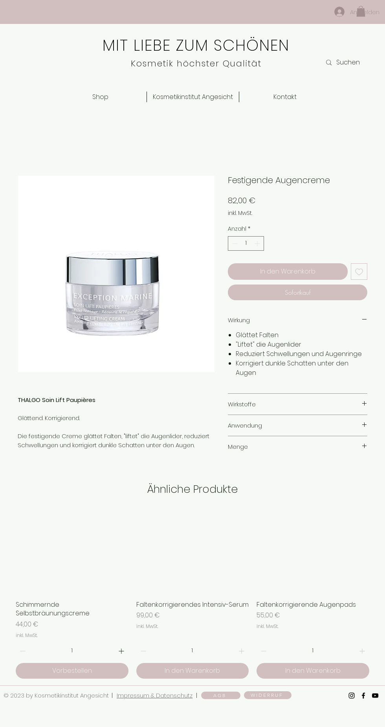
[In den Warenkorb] (192, 671)
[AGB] (220, 695)
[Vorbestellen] (72, 671)
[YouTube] (375, 695)
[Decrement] (234, 243)
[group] (192, 594)
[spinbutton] (246, 243)
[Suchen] (352, 62)
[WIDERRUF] (268, 695)
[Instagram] (352, 695)
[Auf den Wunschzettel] (359, 271)
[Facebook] (363, 695)
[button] (360, 11)
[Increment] (258, 243)
